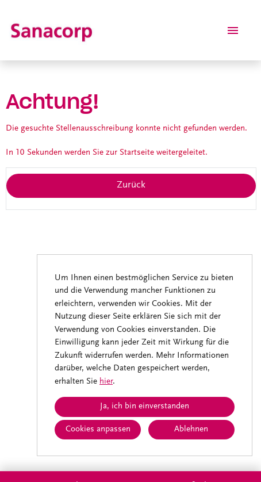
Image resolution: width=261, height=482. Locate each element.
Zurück (131, 185)
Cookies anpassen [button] (98, 429)
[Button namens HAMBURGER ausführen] (233, 30)
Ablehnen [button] (191, 429)
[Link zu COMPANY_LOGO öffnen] (52, 30)
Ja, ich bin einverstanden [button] (144, 406)
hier (106, 381)
